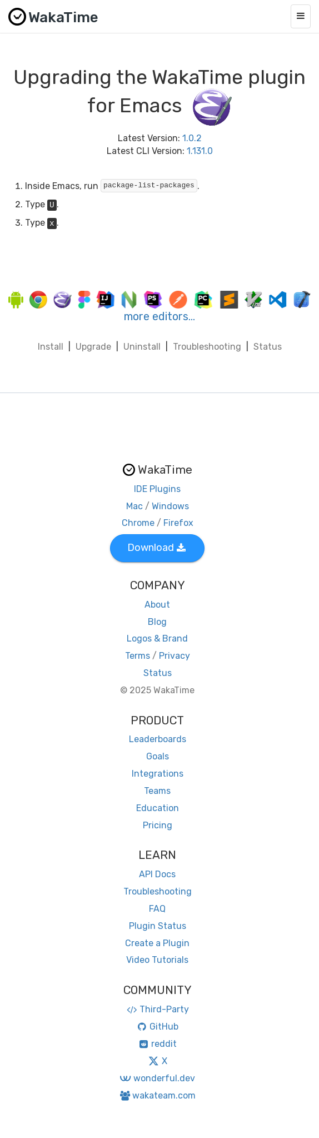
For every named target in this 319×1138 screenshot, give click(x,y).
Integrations (157, 773)
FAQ (157, 908)
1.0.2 (192, 138)
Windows (170, 506)
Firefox (178, 523)
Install (50, 346)
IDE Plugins (157, 489)
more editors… (159, 316)
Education (157, 808)
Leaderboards (157, 739)
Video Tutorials (157, 960)
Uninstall (142, 346)
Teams (157, 791)
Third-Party (157, 1009)
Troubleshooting (207, 346)
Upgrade (93, 346)
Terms (137, 655)
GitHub (157, 1026)
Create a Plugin (157, 943)
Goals (157, 756)
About (157, 604)
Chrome (138, 523)
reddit (157, 1043)
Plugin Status (157, 926)
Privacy (174, 655)
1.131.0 (200, 151)
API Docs (157, 874)
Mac (134, 506)
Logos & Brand (157, 638)
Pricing (157, 825)
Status (267, 346)
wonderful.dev (157, 1078)
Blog (157, 622)
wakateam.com (157, 1095)
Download (156, 547)
